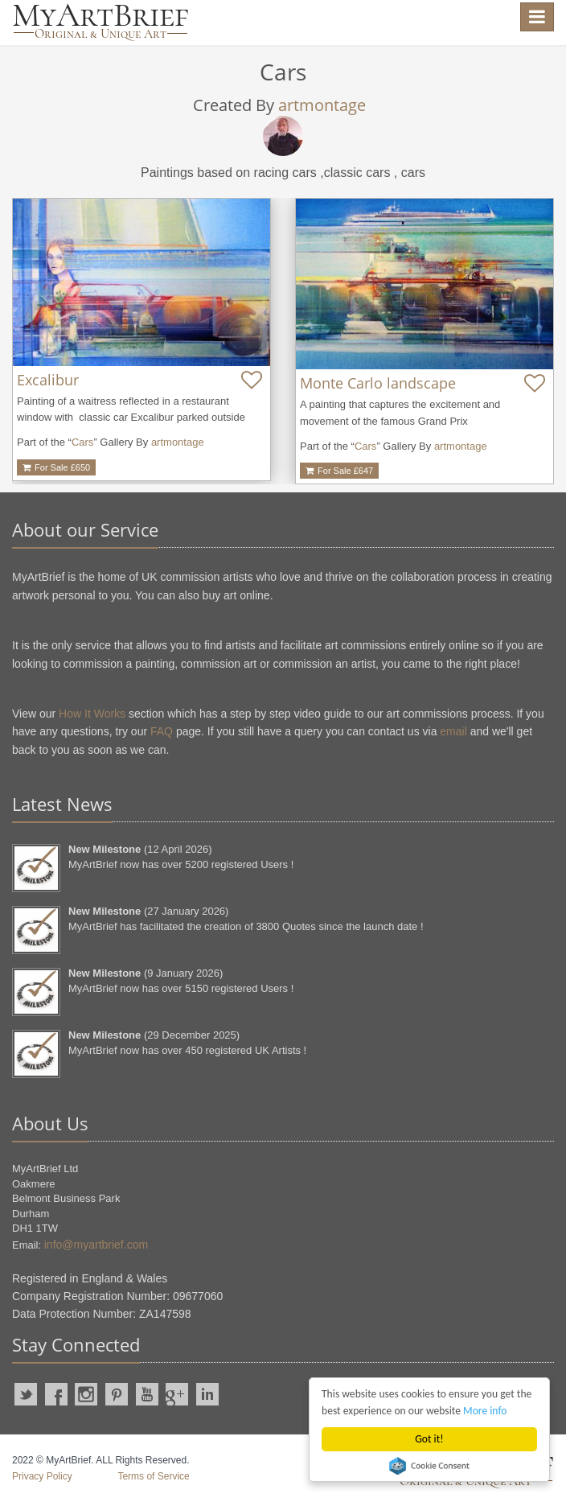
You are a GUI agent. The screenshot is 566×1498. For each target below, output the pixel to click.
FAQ (161, 731)
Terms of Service (153, 1476)
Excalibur (48, 379)
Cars (82, 442)
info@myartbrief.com (96, 1244)
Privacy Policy (42, 1476)
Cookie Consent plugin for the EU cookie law (429, 1466)
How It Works (92, 713)
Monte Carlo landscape (378, 383)
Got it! (429, 1439)
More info (485, 1411)
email (453, 731)
